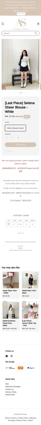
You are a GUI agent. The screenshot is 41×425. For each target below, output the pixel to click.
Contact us (9, 389)
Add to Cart (20, 144)
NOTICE (21, 14)
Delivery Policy (11, 392)
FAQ (7, 384)
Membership (10, 395)
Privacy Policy (23, 418)
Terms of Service (11, 418)
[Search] (35, 33)
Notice (30, 420)
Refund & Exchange (12, 386)
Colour (7, 122)
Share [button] (8, 151)
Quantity (8, 134)
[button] (2, 23)
